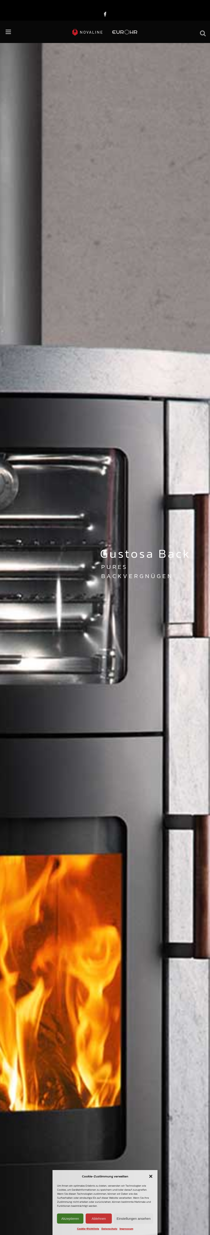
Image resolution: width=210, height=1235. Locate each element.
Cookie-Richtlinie (88, 1229)
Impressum (126, 1229)
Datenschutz (109, 1229)
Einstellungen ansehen (134, 1218)
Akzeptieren (70, 1218)
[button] (151, 1176)
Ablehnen (99, 1218)
